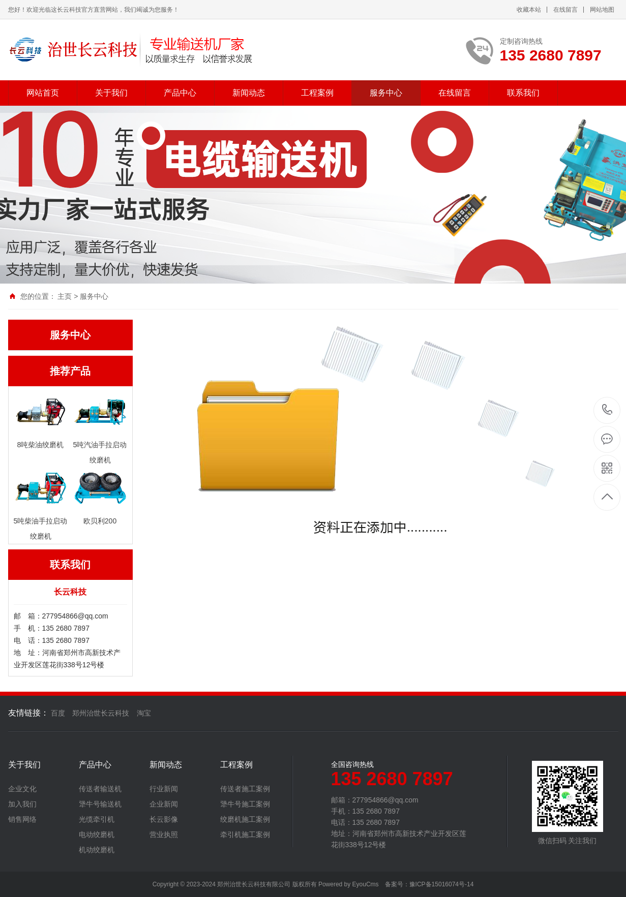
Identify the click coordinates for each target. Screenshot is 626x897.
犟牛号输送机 (100, 804)
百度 (58, 713)
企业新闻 (164, 804)
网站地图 (602, 9)
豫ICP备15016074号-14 (441, 884)
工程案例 (317, 92)
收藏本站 (529, 9)
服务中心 (386, 92)
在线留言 (565, 9)
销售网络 (22, 819)
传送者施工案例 (245, 788)
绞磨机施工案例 (245, 819)
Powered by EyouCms (348, 884)
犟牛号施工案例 (245, 804)
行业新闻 (164, 788)
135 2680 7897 (607, 410)
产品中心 (180, 92)
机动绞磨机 (96, 849)
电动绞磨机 (96, 834)
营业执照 (164, 834)
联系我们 (523, 92)
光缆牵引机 (96, 819)
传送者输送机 (100, 788)
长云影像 (164, 819)
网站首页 (42, 92)
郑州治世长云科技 (100, 713)
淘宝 (144, 713)
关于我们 (111, 92)
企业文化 (22, 788)
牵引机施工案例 (245, 834)
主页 (64, 296)
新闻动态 (248, 92)
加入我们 (22, 804)
